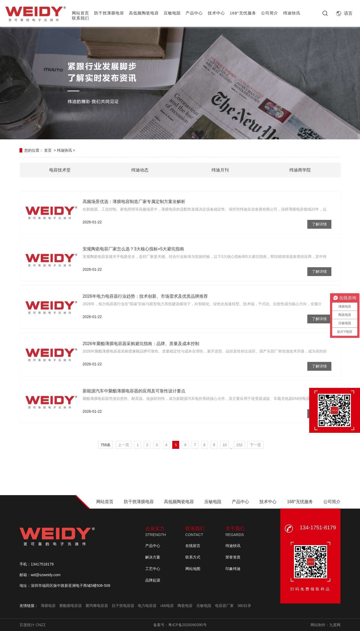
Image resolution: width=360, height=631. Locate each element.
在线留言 (192, 546)
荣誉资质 (232, 557)
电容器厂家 (224, 605)
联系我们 (80, 18)
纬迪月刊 (220, 170)
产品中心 (194, 13)
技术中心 (216, 13)
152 (239, 445)
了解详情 (319, 224)
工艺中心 (152, 569)
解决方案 (152, 557)
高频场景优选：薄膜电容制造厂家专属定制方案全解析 (134, 201)
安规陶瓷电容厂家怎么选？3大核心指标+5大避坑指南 (133, 249)
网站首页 (80, 13)
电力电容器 (147, 605)
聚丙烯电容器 (97, 605)
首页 (48, 150)
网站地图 (192, 569)
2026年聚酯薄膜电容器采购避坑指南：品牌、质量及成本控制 (141, 343)
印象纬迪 (232, 569)
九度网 (334, 625)
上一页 (123, 445)
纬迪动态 (139, 170)
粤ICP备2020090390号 (187, 625)
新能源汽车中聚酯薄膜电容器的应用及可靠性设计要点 (134, 391)
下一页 (255, 445)
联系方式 (192, 557)
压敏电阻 (172, 13)
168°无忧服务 (243, 13)
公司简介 (269, 13)
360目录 (244, 605)
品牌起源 (152, 580)
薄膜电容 (48, 605)
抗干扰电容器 (123, 605)
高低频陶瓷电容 (144, 13)
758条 (105, 445)
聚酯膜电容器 (70, 605)
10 (225, 445)
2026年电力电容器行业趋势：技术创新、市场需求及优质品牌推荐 (145, 296)
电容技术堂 (60, 170)
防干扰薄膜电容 (109, 13)
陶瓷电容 (185, 605)
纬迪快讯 (291, 13)
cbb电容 (167, 605)
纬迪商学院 (300, 170)
